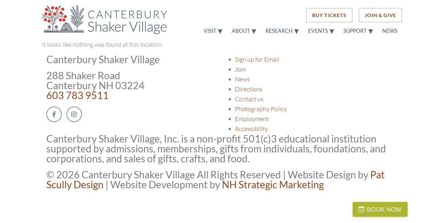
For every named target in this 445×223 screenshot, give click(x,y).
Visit (210, 30)
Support (355, 30)
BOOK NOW (415, 209)
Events (318, 30)
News (389, 30)
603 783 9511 (77, 95)
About (241, 30)
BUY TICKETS (329, 15)
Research (279, 30)
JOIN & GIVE (380, 15)
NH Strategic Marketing (273, 184)
